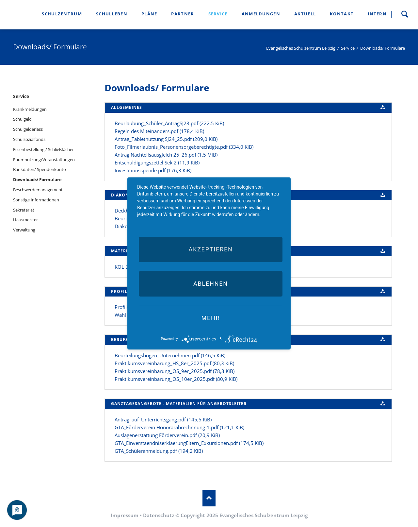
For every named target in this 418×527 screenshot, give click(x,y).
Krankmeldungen (30, 109)
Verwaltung (24, 230)
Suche (404, 14)
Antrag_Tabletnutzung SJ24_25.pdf (166, 139)
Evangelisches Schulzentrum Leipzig (300, 48)
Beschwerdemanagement (38, 190)
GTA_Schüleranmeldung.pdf (159, 451)
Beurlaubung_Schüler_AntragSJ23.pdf (169, 123)
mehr (210, 317)
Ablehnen (210, 283)
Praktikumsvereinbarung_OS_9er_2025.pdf (174, 371)
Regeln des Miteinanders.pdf (159, 131)
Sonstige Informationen (36, 200)
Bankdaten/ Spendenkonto (39, 169)
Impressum (124, 515)
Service (348, 48)
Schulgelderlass (28, 129)
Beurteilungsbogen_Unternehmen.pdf (170, 355)
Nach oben (209, 498)
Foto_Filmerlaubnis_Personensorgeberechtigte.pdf (184, 147)
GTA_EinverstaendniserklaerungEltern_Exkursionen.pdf (189, 443)
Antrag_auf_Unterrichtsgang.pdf (163, 419)
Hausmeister (25, 220)
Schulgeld (22, 119)
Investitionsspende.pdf (153, 170)
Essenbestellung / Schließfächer (43, 149)
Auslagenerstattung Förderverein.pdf (167, 435)
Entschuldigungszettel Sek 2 (157, 162)
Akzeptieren (210, 249)
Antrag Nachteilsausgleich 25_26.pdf (166, 154)
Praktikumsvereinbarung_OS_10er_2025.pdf (176, 379)
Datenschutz (158, 515)
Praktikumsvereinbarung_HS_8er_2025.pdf (174, 363)
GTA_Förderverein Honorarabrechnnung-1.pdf (179, 427)
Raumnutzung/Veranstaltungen (44, 159)
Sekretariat (23, 210)
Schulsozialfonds (29, 139)
